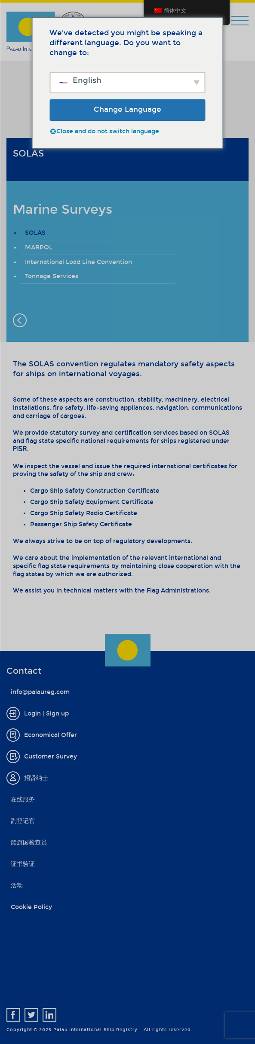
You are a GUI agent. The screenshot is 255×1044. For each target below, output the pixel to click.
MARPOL (38, 247)
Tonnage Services (51, 276)
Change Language (127, 109)
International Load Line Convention (78, 262)
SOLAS (35, 232)
